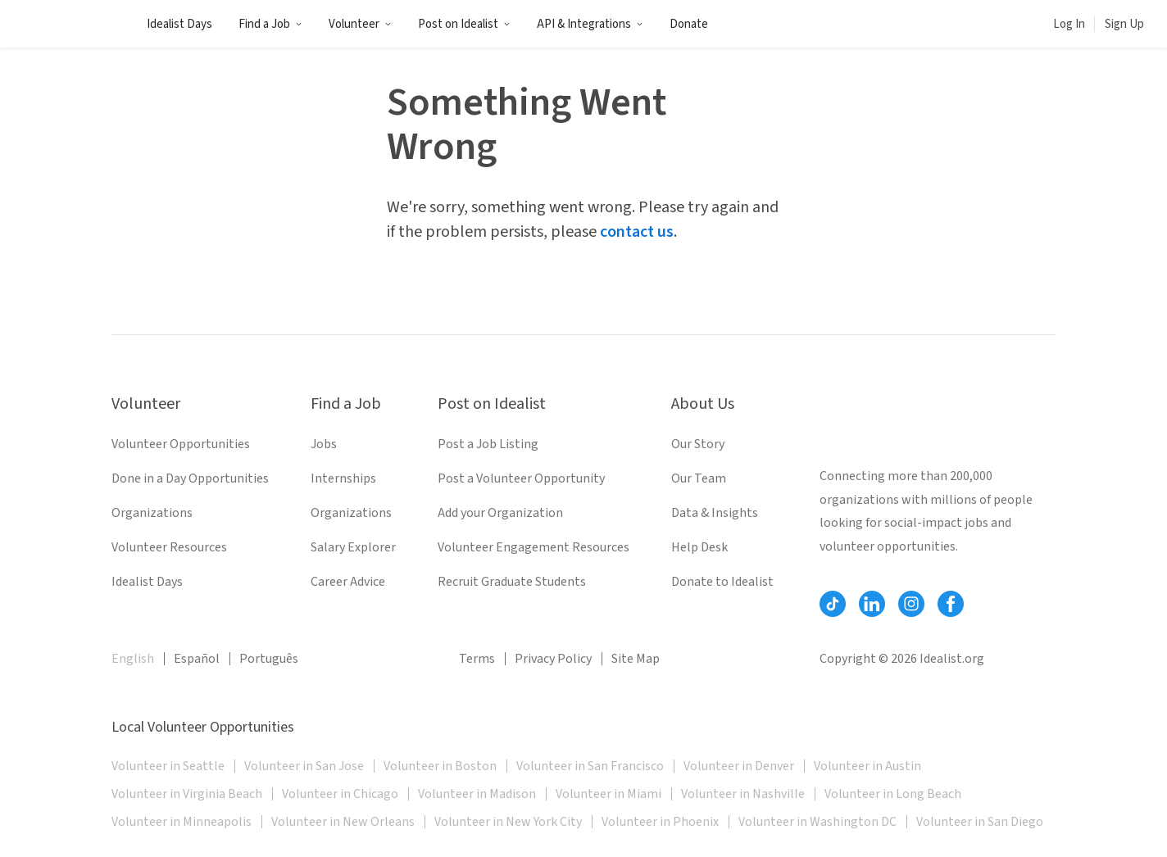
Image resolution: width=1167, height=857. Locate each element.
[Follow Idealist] (833, 604)
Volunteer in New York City (508, 822)
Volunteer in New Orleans (343, 822)
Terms (477, 659)
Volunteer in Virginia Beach (186, 794)
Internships (343, 478)
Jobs (324, 444)
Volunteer (360, 24)
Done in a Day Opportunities (190, 478)
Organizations (152, 513)
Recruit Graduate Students (512, 582)
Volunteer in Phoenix (660, 822)
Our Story (697, 444)
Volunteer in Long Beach (892, 794)
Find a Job (270, 24)
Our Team (698, 478)
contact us (637, 231)
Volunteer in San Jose (304, 766)
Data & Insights (714, 513)
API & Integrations (590, 24)
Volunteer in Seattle (168, 766)
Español (197, 659)
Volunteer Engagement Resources (533, 547)
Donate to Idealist (722, 582)
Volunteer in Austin (867, 766)
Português (268, 659)
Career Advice (348, 582)
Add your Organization (500, 513)
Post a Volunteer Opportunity (521, 478)
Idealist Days (179, 24)
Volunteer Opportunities (180, 444)
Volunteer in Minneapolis (181, 822)
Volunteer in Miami (608, 794)
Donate (689, 24)
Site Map (635, 659)
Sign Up (1124, 24)
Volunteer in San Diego (979, 822)
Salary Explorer (353, 547)
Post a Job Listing (488, 444)
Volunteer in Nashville (743, 794)
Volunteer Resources (169, 547)
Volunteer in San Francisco (590, 766)
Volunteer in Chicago (340, 794)
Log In (1069, 24)
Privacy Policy (553, 659)
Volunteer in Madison (477, 794)
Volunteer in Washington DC (817, 822)
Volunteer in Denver (738, 766)
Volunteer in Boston (440, 766)
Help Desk (699, 547)
